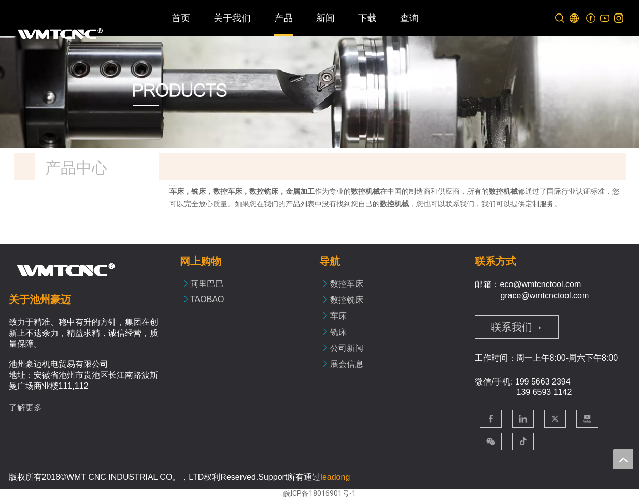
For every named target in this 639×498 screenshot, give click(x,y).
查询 (409, 18)
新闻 (325, 18)
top (623, 459)
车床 (338, 315)
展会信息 (346, 364)
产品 (283, 18)
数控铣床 (346, 299)
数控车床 (346, 283)
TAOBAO (207, 299)
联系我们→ (517, 327)
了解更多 (25, 407)
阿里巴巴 (206, 283)
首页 (181, 18)
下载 (367, 18)
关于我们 (232, 18)
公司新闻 (346, 348)
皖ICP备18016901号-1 (319, 493)
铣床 (338, 332)
